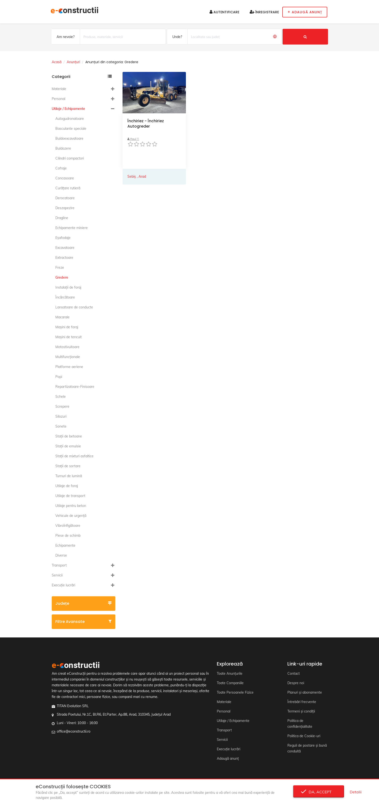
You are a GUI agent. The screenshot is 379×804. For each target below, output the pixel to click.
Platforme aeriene (69, 367)
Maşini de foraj (66, 327)
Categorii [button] (82, 76)
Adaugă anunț (228, 758)
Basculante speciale (70, 128)
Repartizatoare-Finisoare (74, 386)
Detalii (356, 791)
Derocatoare (65, 198)
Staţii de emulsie (68, 446)
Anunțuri (73, 62)
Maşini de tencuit (68, 337)
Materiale (59, 89)
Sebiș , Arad (136, 176)
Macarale (62, 317)
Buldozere (63, 148)
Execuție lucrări (63, 585)
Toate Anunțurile (229, 673)
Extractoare (64, 257)
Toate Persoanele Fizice (235, 692)
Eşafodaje (63, 238)
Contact (293, 673)
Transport (59, 565)
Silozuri (60, 416)
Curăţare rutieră (67, 188)
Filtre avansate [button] (83, 621)
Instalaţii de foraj (68, 287)
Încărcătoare (65, 297)
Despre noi (295, 683)
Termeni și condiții (301, 711)
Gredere (61, 277)
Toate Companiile (230, 683)
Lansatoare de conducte (74, 307)
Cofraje (61, 168)
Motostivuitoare (67, 347)
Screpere (62, 406)
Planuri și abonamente (304, 692)
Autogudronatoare (69, 118)
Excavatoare (64, 247)
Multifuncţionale (67, 357)
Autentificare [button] (224, 12)
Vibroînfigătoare (67, 525)
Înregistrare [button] (264, 12)
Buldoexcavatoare (69, 138)
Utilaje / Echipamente (68, 109)
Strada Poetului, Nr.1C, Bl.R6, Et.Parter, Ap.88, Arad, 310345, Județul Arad (114, 714)
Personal (58, 99)
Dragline (61, 218)
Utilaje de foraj (66, 486)
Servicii (57, 575)
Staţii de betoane (68, 436)
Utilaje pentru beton (70, 506)
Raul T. (133, 139)
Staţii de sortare (67, 466)
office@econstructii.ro (73, 731)
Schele (60, 396)
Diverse (61, 555)
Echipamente (65, 545)
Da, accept (319, 791)
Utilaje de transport (70, 496)
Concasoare (64, 178)
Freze (59, 267)
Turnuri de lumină (68, 476)
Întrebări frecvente (301, 702)
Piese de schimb (67, 535)
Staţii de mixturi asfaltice (74, 456)
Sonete (60, 426)
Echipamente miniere (71, 228)
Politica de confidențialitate (299, 724)
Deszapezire (64, 208)
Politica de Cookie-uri (303, 736)
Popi (58, 377)
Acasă (56, 62)
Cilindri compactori (69, 158)
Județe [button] (83, 603)
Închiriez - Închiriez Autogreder (145, 123)
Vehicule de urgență (70, 515)
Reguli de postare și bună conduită (307, 748)
